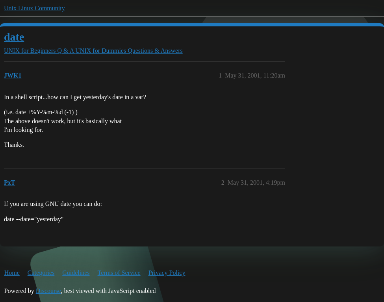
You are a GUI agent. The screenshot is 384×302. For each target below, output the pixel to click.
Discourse (48, 290)
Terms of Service (119, 272)
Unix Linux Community (34, 8)
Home (12, 272)
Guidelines (75, 272)
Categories (41, 272)
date (14, 37)
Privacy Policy (167, 272)
